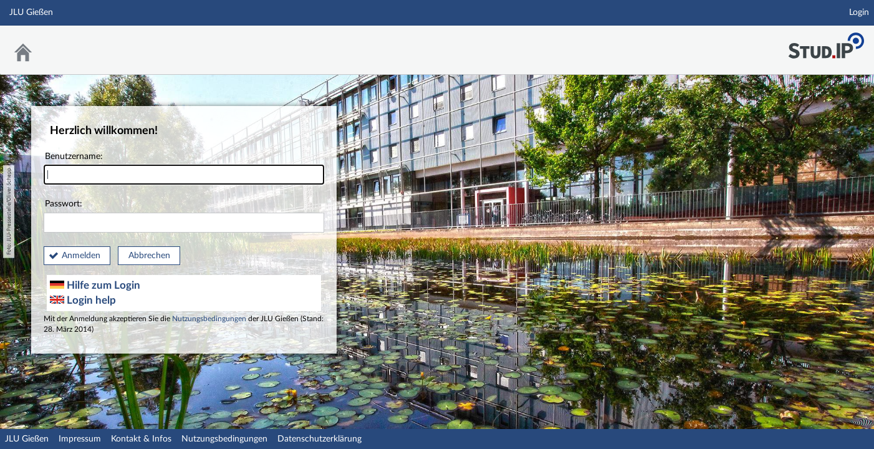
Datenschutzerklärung (319, 439)
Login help (83, 300)
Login (859, 12)
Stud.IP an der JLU (826, 42)
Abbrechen (149, 255)
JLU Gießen (27, 439)
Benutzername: (184, 168)
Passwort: (184, 216)
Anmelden (81, 255)
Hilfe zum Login (95, 285)
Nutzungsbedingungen (209, 319)
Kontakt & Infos (141, 439)
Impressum (80, 439)
